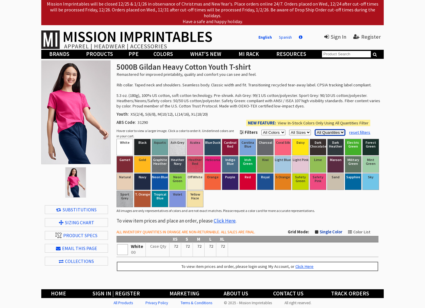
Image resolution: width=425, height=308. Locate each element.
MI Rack (249, 54)
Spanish (285, 37)
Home (58, 293)
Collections (76, 261)
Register (367, 36)
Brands (59, 54)
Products (99, 54)
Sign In (335, 36)
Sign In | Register (116, 293)
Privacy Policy (156, 302)
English (265, 37)
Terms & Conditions (196, 302)
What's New (205, 54)
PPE (133, 54)
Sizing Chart (76, 222)
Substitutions (76, 210)
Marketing (184, 293)
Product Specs (76, 235)
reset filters (359, 132)
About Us (236, 293)
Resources (291, 54)
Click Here (225, 221)
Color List (361, 232)
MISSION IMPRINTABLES (137, 36)
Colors (163, 54)
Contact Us (288, 293)
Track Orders (350, 293)
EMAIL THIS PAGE (76, 248)
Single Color (331, 232)
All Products (123, 302)
